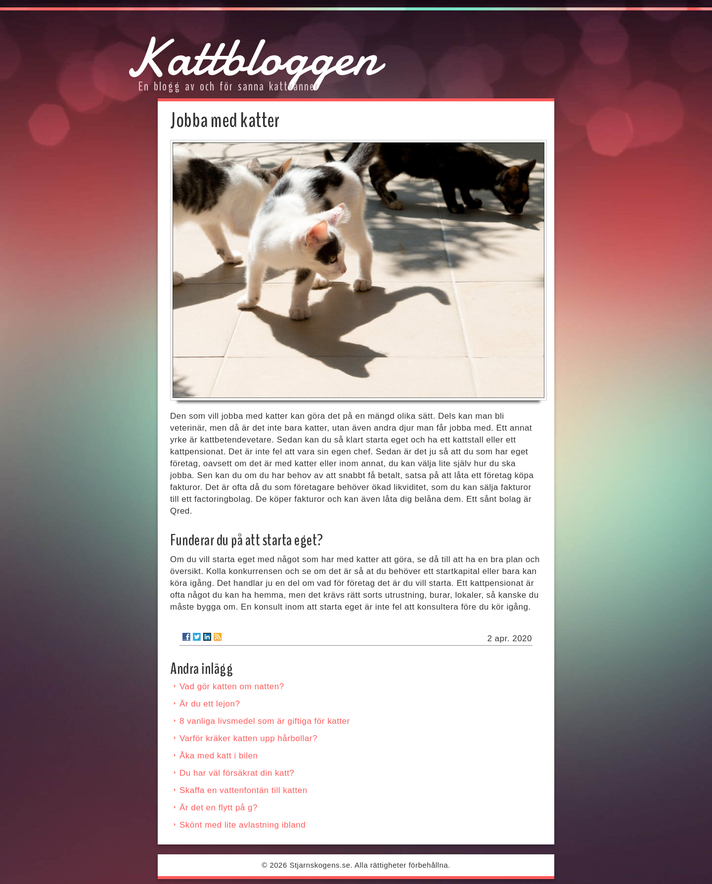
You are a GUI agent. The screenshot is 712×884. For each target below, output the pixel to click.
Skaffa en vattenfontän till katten (243, 790)
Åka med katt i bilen (218, 755)
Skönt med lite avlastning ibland (242, 825)
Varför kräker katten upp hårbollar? (248, 738)
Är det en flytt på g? (218, 807)
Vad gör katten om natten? (231, 686)
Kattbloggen (251, 57)
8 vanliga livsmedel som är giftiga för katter (264, 721)
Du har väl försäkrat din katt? (236, 773)
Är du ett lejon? (209, 703)
